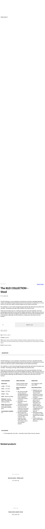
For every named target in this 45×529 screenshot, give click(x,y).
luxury (36, 81)
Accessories (9, 495)
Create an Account (13, 459)
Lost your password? (5, 469)
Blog (5, 521)
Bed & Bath (12, 502)
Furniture (8, 481)
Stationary (14, 215)
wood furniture (36, 82)
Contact (5, 519)
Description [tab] (5, 94)
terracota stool (14, 82)
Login (2, 468)
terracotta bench (28, 82)
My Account (4, 342)
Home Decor (12, 497)
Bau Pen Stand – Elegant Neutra (14, 320)
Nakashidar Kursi (14, 287)
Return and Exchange (6, 436)
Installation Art (9, 514)
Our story (6, 476)
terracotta (21, 82)
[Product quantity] (7, 66)
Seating (3, 25)
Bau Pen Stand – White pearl (14, 219)
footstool (20, 81)
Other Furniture (13, 487)
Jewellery (11, 500)
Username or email (5, 462)
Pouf (5, 82)
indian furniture (31, 81)
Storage (14, 249)
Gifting (8, 505)
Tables (10, 484)
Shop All (8, 508)
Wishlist (3, 352)
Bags (10, 501)
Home (5, 474)
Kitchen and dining (10, 488)
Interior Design (9, 515)
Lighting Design (10, 516)
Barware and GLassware (15, 494)
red (7, 82)
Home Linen (12, 504)
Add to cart (29, 66)
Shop (2, 334)
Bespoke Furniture (10, 511)
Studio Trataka (40, 25)
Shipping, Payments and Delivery (8, 438)
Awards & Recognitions (9, 518)
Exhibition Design (10, 512)
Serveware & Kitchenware (15, 490)
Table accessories (13, 493)
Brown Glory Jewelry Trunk (14, 253)
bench (4, 81)
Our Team (8, 479)
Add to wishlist (4, 71)
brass (8, 81)
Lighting (8, 507)
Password (3, 465)
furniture (25, 81)
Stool (9, 82)
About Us (8, 477)
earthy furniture (13, 81)
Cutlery (11, 491)
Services (5, 509)
